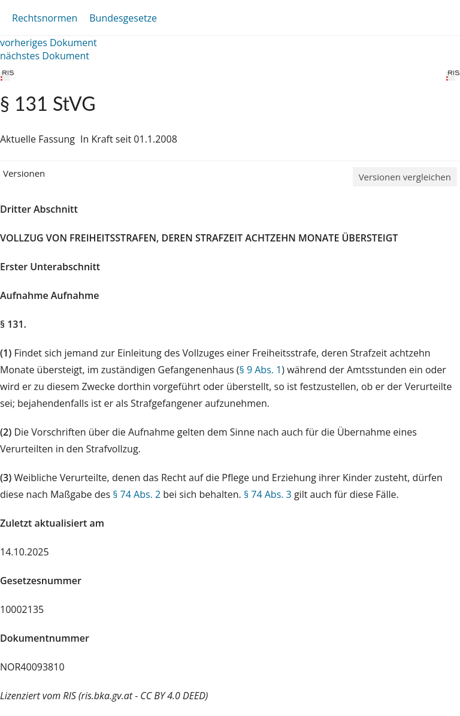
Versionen (24, 173)
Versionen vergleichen (405, 177)
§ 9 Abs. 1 (261, 369)
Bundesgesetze (123, 18)
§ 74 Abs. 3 (268, 494)
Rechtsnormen (44, 18)
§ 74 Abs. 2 (137, 494)
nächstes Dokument (44, 55)
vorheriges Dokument (48, 42)
